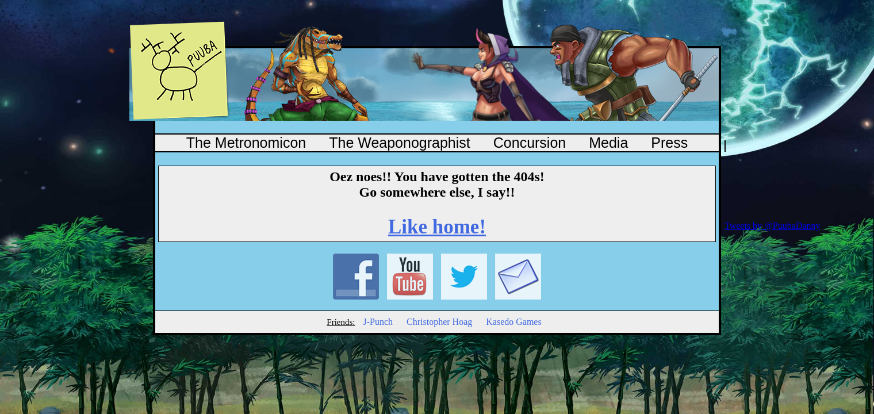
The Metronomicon (246, 143)
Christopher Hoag (439, 322)
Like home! (437, 227)
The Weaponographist (399, 143)
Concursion (529, 143)
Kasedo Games (513, 322)
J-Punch (378, 322)
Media (608, 143)
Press (669, 143)
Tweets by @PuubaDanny (772, 226)
